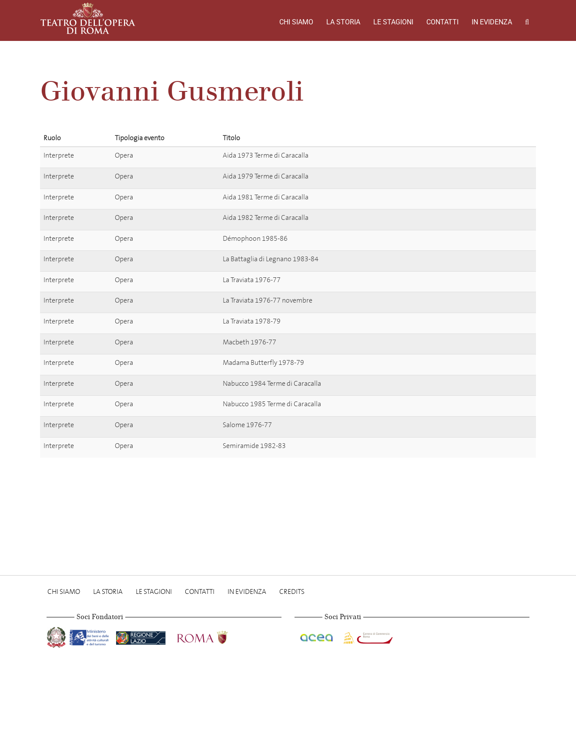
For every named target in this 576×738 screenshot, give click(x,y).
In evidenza (492, 22)
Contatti (442, 22)
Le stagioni (393, 22)
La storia (343, 22)
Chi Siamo (296, 22)
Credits (292, 591)
